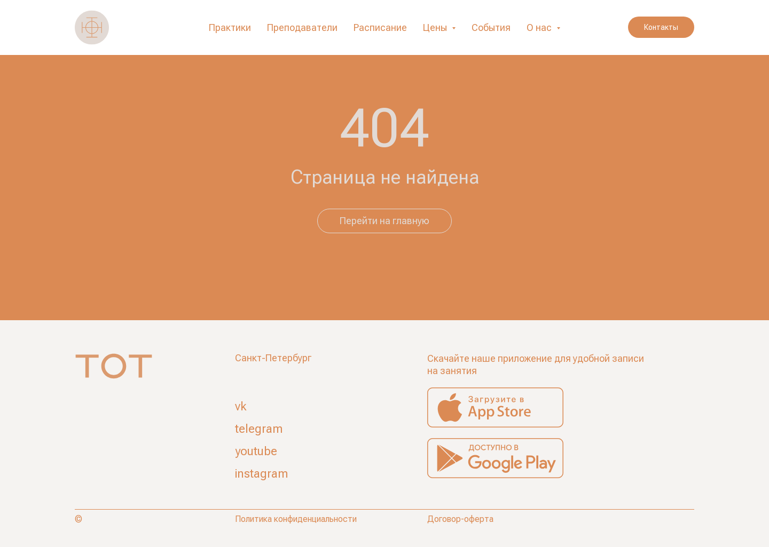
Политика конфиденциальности (296, 519)
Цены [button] (436, 27)
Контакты (661, 27)
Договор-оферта (460, 519)
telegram (259, 428)
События (491, 27)
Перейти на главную (384, 220)
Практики (230, 27)
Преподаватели (302, 27)
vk (241, 406)
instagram (261, 473)
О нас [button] (540, 27)
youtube (256, 451)
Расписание (380, 27)
